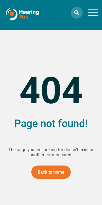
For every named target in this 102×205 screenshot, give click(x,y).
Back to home (51, 172)
